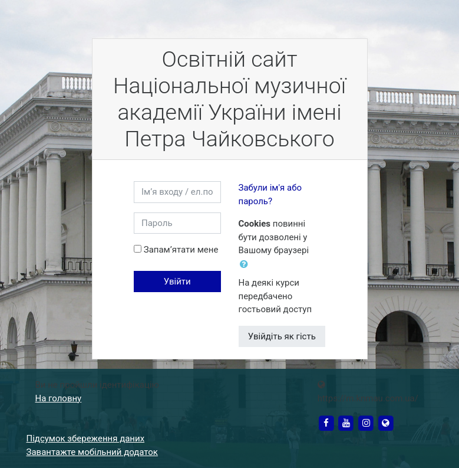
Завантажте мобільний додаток (92, 452)
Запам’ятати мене (181, 249)
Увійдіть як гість (282, 336)
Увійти (177, 281)
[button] (246, 264)
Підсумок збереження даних (86, 438)
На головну (58, 398)
